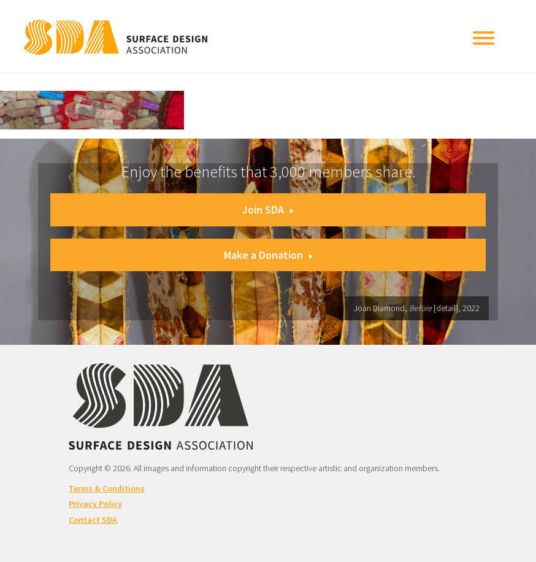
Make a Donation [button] (268, 255)
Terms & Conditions (107, 488)
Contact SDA (93, 519)
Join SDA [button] (268, 209)
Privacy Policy (95, 503)
